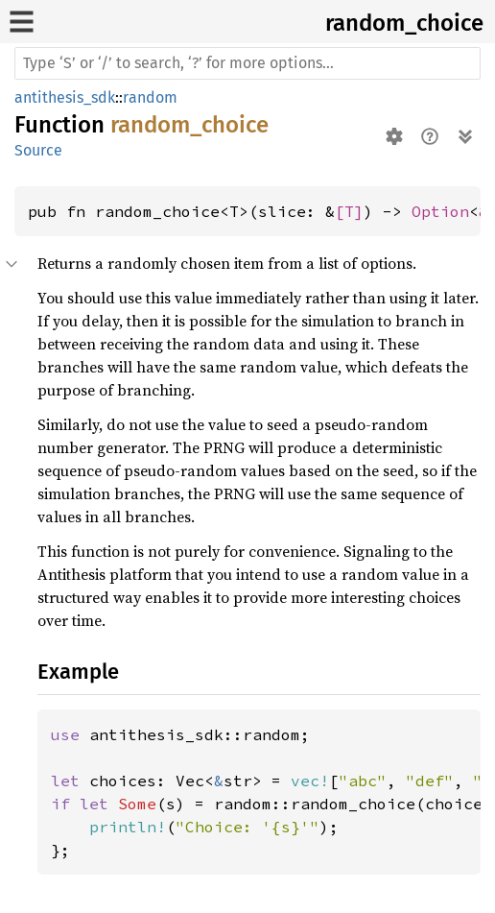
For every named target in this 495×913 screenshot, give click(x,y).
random (150, 97)
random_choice (404, 23)
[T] (349, 211)
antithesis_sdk (64, 97)
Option (440, 211)
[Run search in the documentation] (247, 63)
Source (38, 150)
